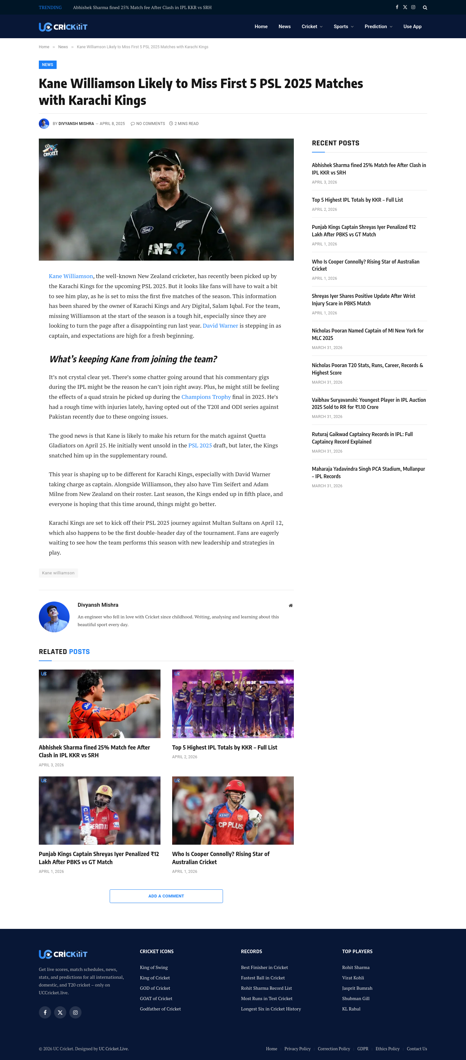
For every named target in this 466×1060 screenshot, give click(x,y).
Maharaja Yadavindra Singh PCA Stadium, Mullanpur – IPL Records (368, 472)
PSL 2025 (200, 445)
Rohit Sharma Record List (266, 988)
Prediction (376, 26)
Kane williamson (58, 572)
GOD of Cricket (155, 988)
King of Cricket (155, 978)
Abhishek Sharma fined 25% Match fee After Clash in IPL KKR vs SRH (142, 7)
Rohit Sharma (356, 967)
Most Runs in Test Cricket (267, 998)
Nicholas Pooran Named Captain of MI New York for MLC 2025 (368, 334)
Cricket (309, 26)
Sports (341, 26)
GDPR (362, 1049)
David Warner (220, 325)
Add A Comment (166, 896)
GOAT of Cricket (156, 998)
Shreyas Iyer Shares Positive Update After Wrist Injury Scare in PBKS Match (363, 300)
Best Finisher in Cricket (264, 967)
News (285, 26)
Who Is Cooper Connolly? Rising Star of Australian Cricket (221, 857)
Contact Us (417, 1049)
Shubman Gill (356, 998)
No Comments (148, 123)
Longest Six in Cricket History (271, 1009)
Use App (413, 26)
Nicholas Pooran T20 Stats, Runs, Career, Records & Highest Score (367, 369)
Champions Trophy (206, 396)
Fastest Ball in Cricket (263, 978)
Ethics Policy (388, 1049)
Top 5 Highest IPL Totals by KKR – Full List (224, 747)
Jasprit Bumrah (357, 988)
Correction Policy (334, 1049)
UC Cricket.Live (113, 1049)
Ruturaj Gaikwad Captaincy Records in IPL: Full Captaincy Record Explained (362, 438)
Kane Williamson (71, 276)
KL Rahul (351, 1009)
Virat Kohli (353, 978)
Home (261, 26)
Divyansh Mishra (76, 123)
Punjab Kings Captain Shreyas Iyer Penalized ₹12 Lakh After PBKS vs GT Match (99, 857)
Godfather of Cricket (160, 1009)
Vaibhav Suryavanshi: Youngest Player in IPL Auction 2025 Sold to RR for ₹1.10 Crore (369, 404)
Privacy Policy (297, 1049)
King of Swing (154, 967)
